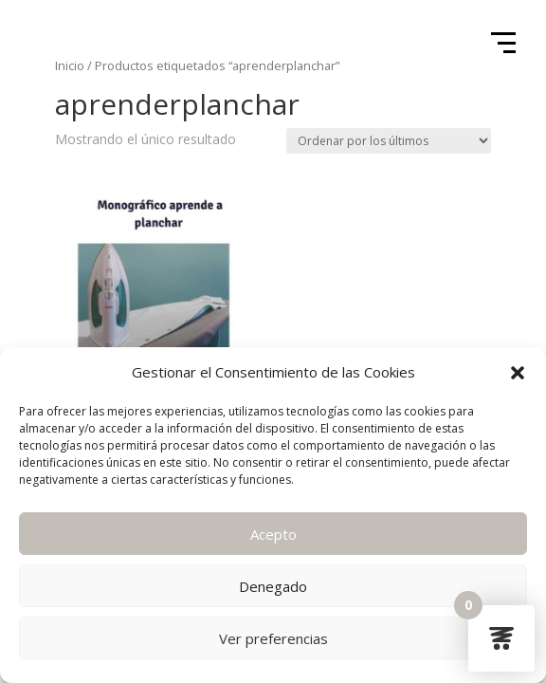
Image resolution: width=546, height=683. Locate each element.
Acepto (273, 534)
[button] (517, 372)
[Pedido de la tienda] (388, 141)
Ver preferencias (273, 638)
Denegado (273, 586)
